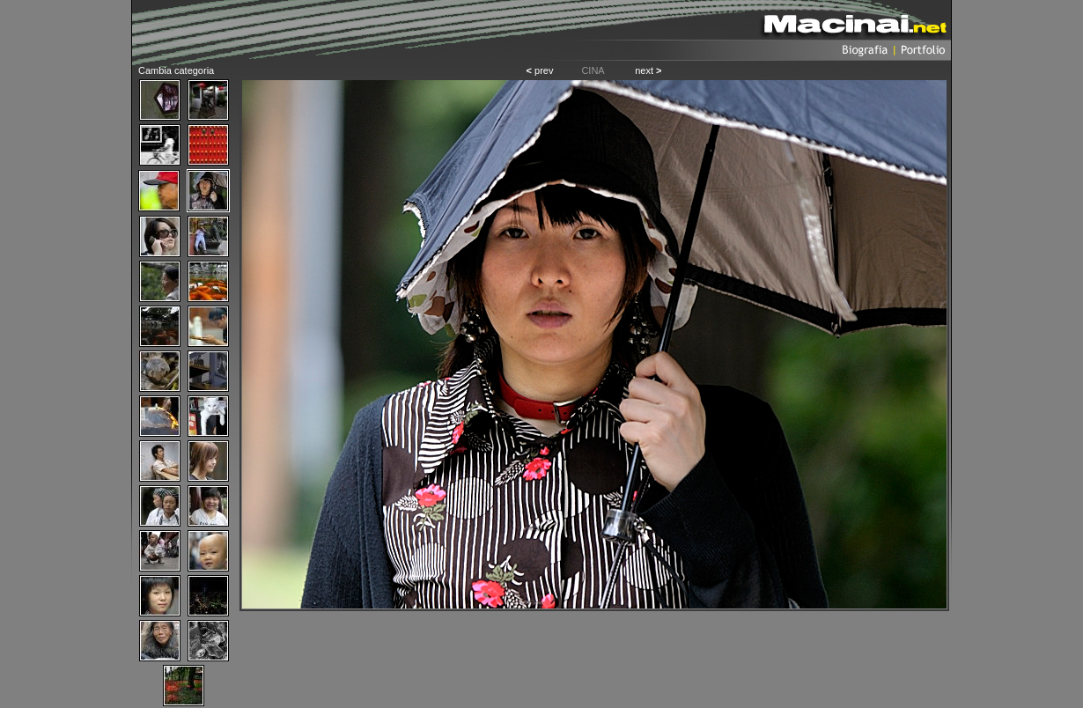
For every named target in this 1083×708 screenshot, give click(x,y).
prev (540, 70)
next (648, 70)
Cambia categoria (176, 70)
